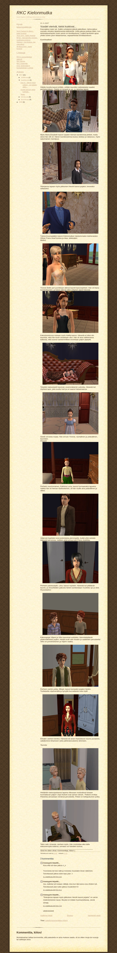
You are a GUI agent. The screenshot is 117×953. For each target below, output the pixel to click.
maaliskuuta (25, 80)
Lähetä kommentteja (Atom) (56, 920)
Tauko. (22, 94)
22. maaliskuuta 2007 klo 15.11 (52, 890)
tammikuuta (25, 99)
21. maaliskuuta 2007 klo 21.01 (52, 876)
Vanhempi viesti (94, 915)
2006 (21, 102)
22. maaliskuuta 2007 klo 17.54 (52, 906)
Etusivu (70, 915)
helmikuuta (25, 97)
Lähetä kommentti (48, 910)
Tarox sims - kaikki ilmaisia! (26, 35)
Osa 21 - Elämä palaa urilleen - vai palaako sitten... (28, 85)
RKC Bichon (21, 61)
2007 (21, 75)
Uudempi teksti (46, 915)
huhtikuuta (25, 77)
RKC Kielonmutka (34, 12)
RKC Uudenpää (22, 63)
